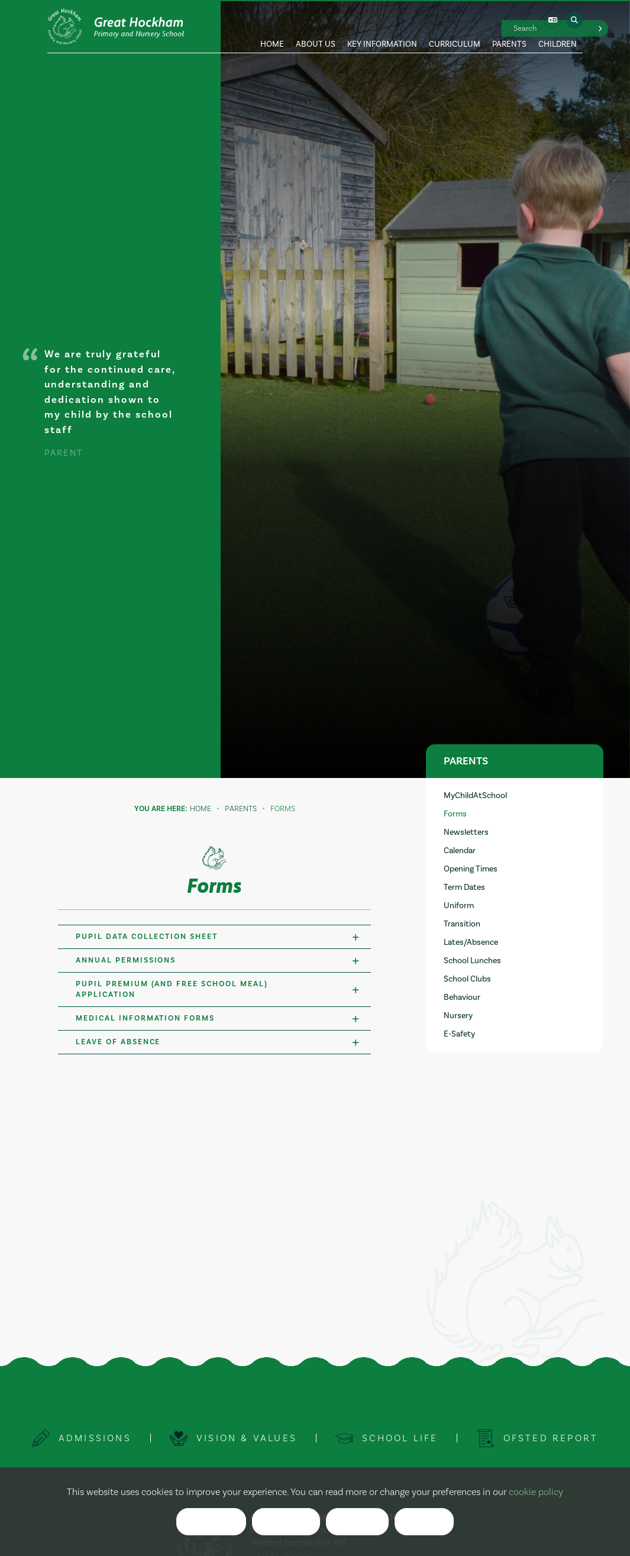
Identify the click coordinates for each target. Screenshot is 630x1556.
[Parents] (509, 26)
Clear (357, 1522)
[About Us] (315, 26)
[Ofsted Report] (537, 1438)
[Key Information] (382, 26)
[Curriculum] (454, 26)
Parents (241, 808)
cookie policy (536, 1492)
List (424, 1522)
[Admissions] (81, 1438)
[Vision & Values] (233, 1438)
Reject (286, 1522)
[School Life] (386, 1438)
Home (200, 808)
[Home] (116, 26)
